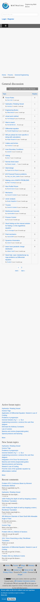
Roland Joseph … (12, 164)
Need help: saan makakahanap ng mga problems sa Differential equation (16, 257)
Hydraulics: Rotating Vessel (14, 104)
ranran (9, 242)
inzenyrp (9, 106)
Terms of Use (28, 570)
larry (8, 158)
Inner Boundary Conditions (14, 149)
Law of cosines (7, 429)
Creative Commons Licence (25, 581)
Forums (10, 75)
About (8, 570)
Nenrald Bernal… (12, 124)
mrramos (9, 145)
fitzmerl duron (11, 188)
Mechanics (9, 192)
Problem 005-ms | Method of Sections (14, 532)
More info (4, 595)
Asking (7, 155)
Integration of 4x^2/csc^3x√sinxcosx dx (15, 459)
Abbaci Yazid (10, 251)
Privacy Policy (8, 572)
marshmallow (11, 213)
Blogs (23, 565)
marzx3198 (10, 236)
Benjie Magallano (12, 201)
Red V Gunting (11, 182)
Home (4, 75)
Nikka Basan (10, 112)
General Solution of (13, 420)
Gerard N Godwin (12, 195)
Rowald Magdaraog (12, 131)
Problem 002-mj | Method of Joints (13, 556)
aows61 (9, 151)
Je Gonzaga (10, 230)
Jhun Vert (9, 100)
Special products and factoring (12, 433)
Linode (24, 572)
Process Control (10, 217)
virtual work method (11, 116)
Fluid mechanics (10, 234)
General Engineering (22, 75)
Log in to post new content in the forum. (22, 89)
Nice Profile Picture (11, 186)
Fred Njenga (10, 118)
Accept (4, 599)
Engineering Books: (12, 110)
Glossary (31, 565)
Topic (4, 94)
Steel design (9, 168)
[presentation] (19, 420)
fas (8, 219)
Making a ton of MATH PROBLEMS (17, 180)
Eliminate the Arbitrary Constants (13, 427)
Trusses (8, 205)
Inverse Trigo (6, 411)
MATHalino (17, 6)
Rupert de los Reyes (12, 170)
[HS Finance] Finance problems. (16, 174)
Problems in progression (10, 417)
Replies (34, 94)
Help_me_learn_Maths (13, 176)
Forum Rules (9, 98)
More (3, 438)
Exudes (9, 262)
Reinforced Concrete (12, 211)
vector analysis (10, 199)
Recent (20, 568)
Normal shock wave (12, 162)
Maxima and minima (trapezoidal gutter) (15, 431)
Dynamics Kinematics (12, 240)
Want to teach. (10, 122)
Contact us (17, 570)
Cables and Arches (11, 143)
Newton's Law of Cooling (10, 466)
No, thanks (11, 599)
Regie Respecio (11, 139)
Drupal (20, 574)
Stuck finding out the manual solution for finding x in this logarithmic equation (17, 226)
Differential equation (12, 128)
